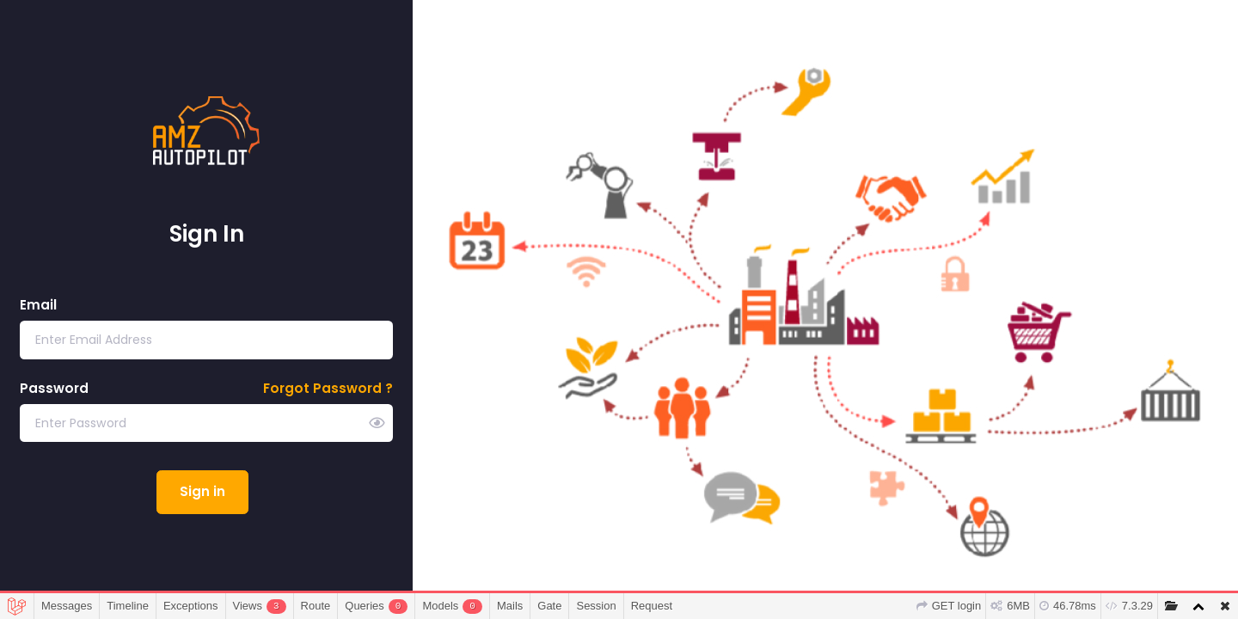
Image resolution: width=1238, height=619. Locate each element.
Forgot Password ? (328, 388)
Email (38, 305)
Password (54, 388)
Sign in (202, 491)
